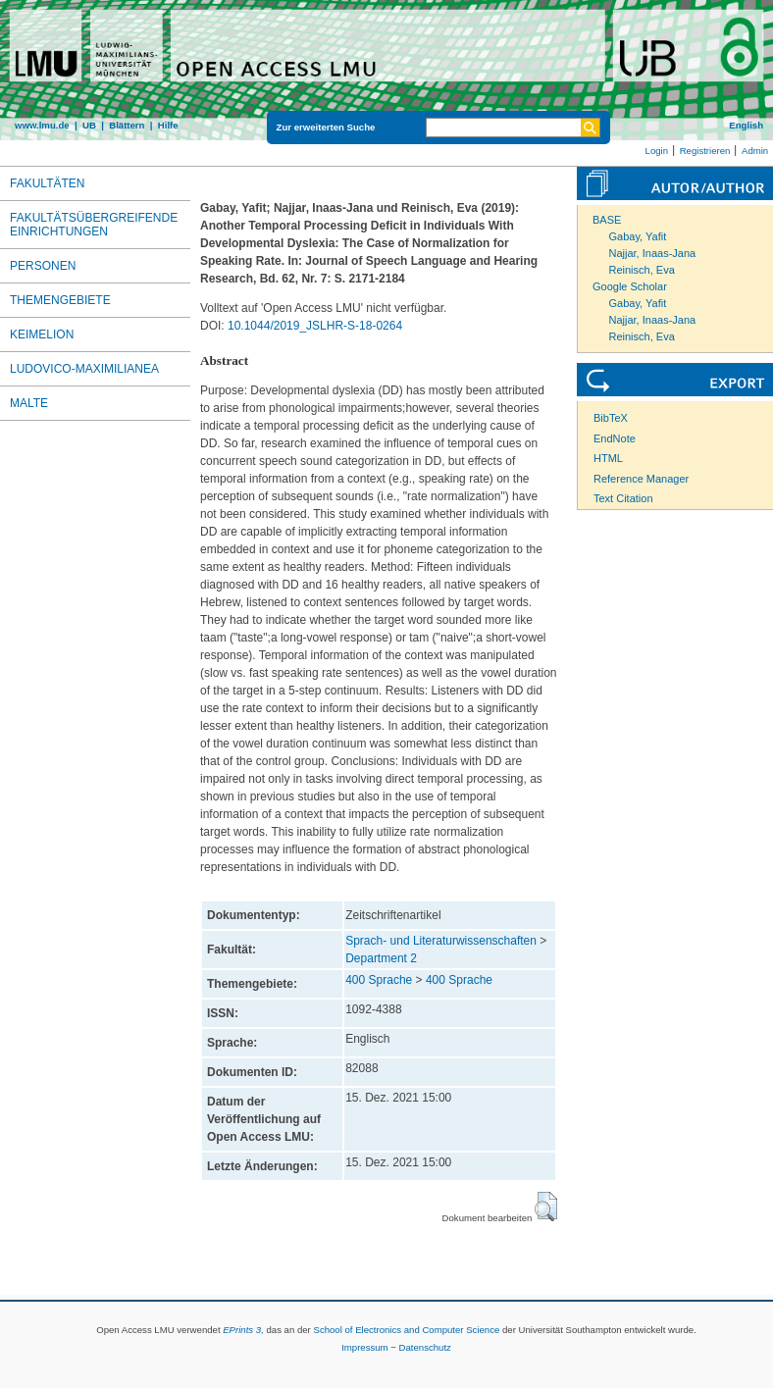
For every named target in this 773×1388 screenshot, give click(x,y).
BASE (607, 220)
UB (89, 125)
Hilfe (168, 125)
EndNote (614, 438)
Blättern (126, 125)
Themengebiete (60, 300)
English (746, 125)
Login (656, 150)
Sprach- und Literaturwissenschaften (441, 941)
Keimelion (42, 334)
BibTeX (610, 418)
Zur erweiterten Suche (326, 127)
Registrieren (705, 150)
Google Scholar (630, 286)
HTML (608, 458)
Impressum (364, 1347)
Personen (43, 266)
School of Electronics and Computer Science (406, 1329)
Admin (755, 150)
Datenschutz (425, 1347)
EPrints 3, (243, 1329)
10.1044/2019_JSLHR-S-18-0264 (315, 326)
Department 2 (381, 958)
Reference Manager (641, 479)
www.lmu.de (42, 125)
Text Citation (623, 498)
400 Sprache (378, 980)
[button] (546, 1206)
